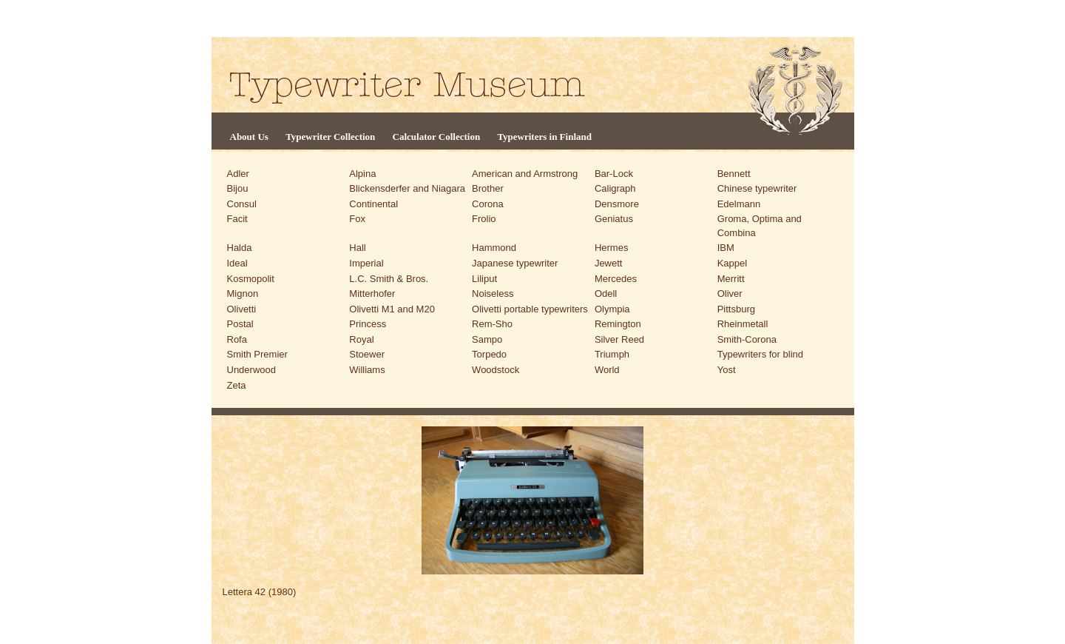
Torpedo (489, 354)
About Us (249, 136)
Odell (606, 293)
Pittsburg (736, 309)
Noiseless (492, 293)
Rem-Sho (492, 323)
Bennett (734, 173)
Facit (237, 218)
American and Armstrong (525, 173)
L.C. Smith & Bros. (388, 278)
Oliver (730, 293)
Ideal (237, 263)
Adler (238, 173)
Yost (726, 369)
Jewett (609, 263)
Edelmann (739, 203)
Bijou (237, 188)
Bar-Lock (614, 173)
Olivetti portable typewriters (530, 309)
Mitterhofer (372, 293)
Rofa (237, 339)
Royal (361, 339)
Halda (239, 247)
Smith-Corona (747, 339)
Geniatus (614, 218)
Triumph (612, 354)
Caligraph (615, 188)
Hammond (494, 247)
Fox (357, 218)
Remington (618, 323)
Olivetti (242, 309)
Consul (242, 203)
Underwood (252, 369)
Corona (488, 203)
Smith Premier (257, 354)
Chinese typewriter (757, 188)
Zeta (236, 385)
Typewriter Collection (330, 136)
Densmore (617, 203)
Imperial (366, 263)
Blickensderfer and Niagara (407, 188)
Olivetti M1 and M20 (392, 309)
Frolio (484, 218)
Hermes (612, 247)
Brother (488, 188)
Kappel (732, 263)
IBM (725, 247)
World (607, 369)
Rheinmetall (742, 323)
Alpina (362, 173)
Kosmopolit (250, 278)
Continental (373, 203)
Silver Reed (619, 339)
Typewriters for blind (760, 354)
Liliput (484, 278)
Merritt (731, 278)
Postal (240, 323)
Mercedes (616, 278)
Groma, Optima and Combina (759, 225)
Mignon (243, 293)
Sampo (487, 339)
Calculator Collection (437, 136)
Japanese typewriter (515, 263)
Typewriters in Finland (544, 136)
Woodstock (495, 369)
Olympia (612, 309)
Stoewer (367, 354)
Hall (357, 247)
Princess (367, 323)
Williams (367, 369)
